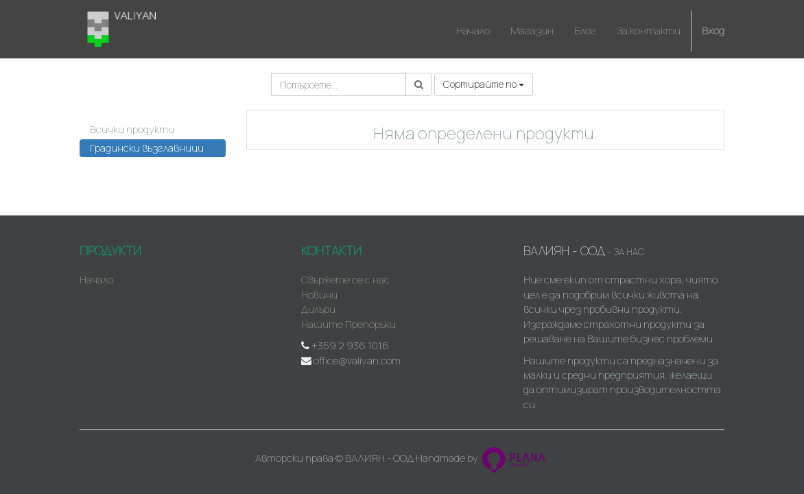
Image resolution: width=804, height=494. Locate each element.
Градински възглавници (147, 148)
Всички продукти (132, 129)
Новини (319, 294)
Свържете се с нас (345, 279)
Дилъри (318, 309)
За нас (629, 252)
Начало (96, 279)
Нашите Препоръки (348, 324)
